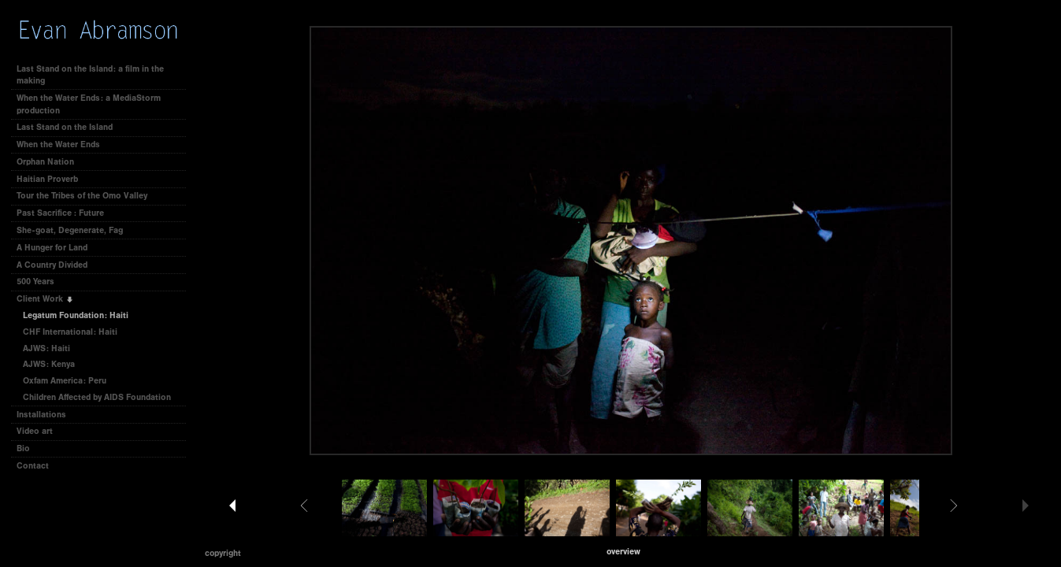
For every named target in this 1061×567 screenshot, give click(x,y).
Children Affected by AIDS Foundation (97, 397)
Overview (623, 552)
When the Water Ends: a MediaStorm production (89, 104)
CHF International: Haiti (70, 332)
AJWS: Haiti (46, 348)
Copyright (223, 553)
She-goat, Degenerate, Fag (70, 230)
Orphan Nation (45, 162)
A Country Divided (52, 265)
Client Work (45, 299)
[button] (623, 551)
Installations (41, 415)
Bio (23, 448)
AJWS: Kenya (49, 364)
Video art (35, 431)
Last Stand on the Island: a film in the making (90, 75)
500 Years (35, 281)
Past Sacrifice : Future (60, 213)
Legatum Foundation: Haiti (75, 315)
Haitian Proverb (47, 179)
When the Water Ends (58, 144)
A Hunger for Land (52, 248)
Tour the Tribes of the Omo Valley (82, 196)
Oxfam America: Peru (64, 381)
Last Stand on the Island (65, 127)
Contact (33, 466)
